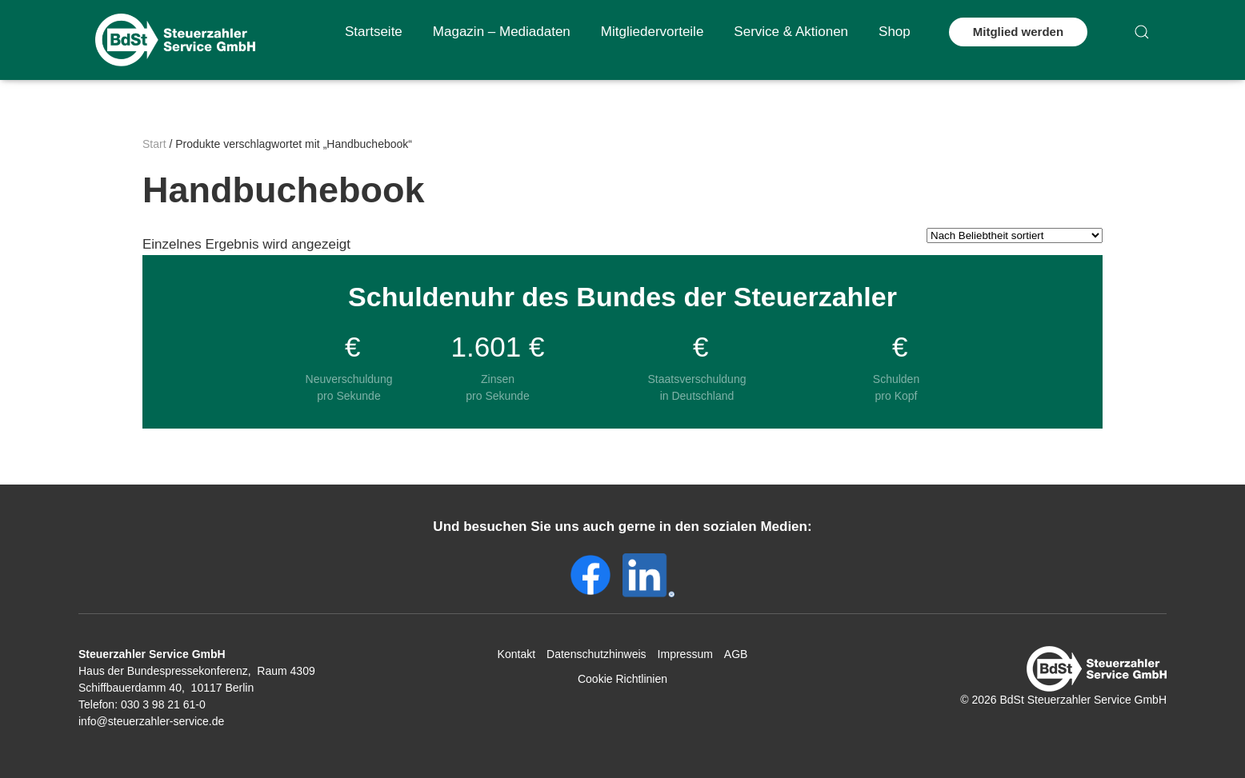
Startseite (373, 31)
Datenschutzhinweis (596, 654)
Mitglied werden (1018, 31)
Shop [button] (895, 31)
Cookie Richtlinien (622, 678)
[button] (1142, 32)
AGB (736, 654)
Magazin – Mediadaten (501, 31)
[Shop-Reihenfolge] (1015, 235)
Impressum (685, 654)
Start (154, 144)
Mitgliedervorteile (652, 31)
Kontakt (516, 654)
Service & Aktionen (791, 31)
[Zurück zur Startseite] (175, 40)
